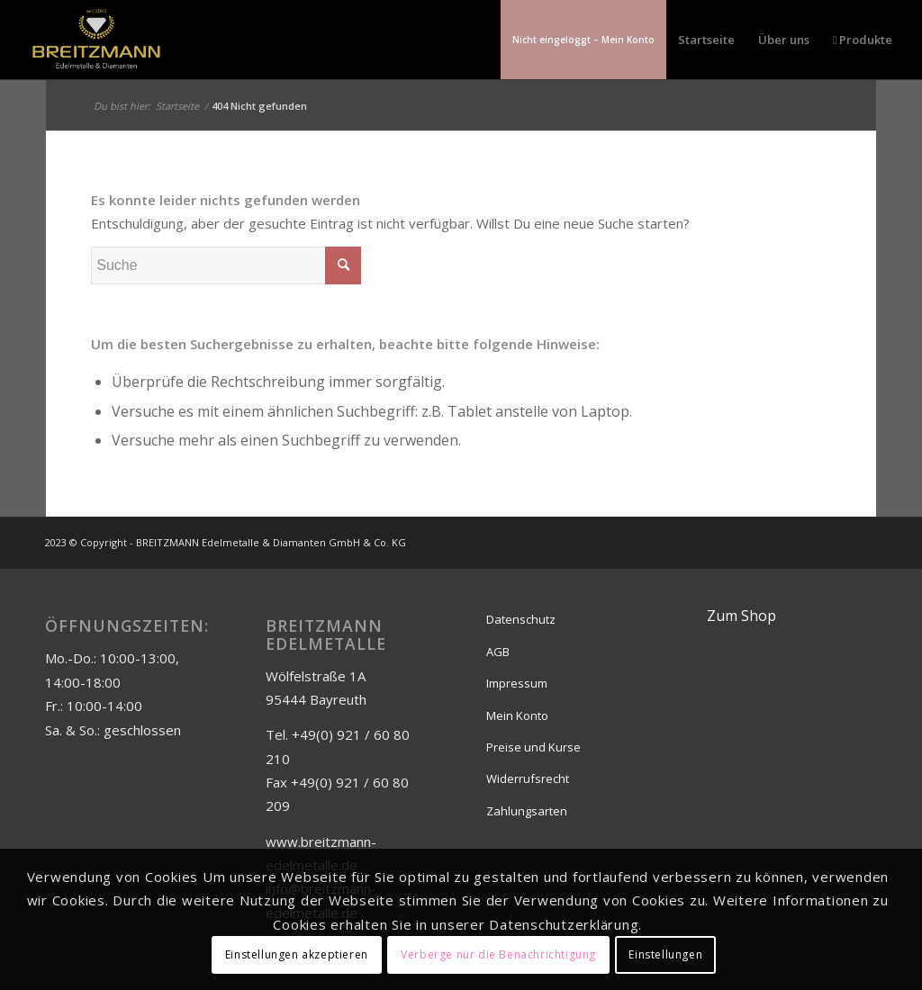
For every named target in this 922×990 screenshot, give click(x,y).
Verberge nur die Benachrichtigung (498, 954)
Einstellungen (665, 954)
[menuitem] (583, 39)
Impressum (516, 683)
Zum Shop (741, 616)
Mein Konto (517, 715)
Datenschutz (521, 619)
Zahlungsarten (526, 811)
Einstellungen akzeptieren (296, 954)
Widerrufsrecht (527, 778)
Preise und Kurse (533, 747)
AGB (498, 652)
